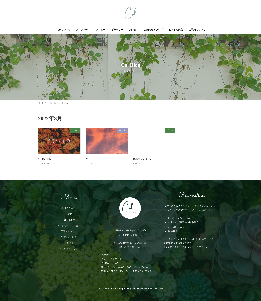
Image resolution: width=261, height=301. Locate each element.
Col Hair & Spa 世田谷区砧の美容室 (127, 288)
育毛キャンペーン (142, 159)
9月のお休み (44, 159)
